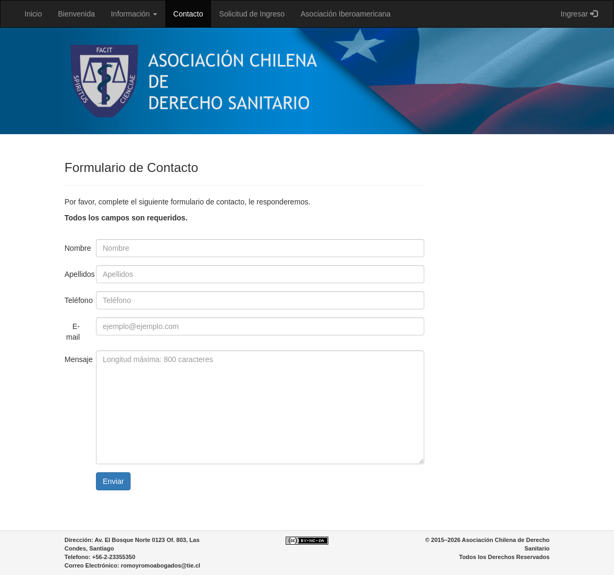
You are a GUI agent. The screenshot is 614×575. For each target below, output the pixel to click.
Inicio (33, 14)
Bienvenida (76, 14)
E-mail (73, 331)
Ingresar (579, 14)
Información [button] (134, 14)
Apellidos (76, 274)
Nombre (76, 248)
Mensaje (76, 359)
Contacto (188, 14)
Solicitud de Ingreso (252, 14)
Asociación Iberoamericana (346, 14)
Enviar (113, 481)
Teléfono (76, 300)
